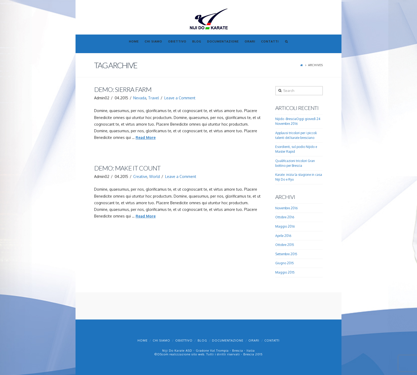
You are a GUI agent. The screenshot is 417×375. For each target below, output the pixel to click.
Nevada (139, 98)
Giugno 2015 (284, 263)
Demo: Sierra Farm (122, 89)
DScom (162, 354)
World (154, 176)
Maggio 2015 (285, 272)
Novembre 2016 (286, 208)
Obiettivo (184, 340)
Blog (202, 340)
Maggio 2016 (285, 226)
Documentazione (227, 340)
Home (142, 340)
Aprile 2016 (283, 236)
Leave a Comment (179, 98)
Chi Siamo (161, 340)
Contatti (272, 340)
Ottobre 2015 (284, 245)
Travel (153, 98)
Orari (253, 340)
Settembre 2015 (286, 254)
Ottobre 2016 (284, 217)
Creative (140, 176)
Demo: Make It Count (127, 168)
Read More (146, 137)
